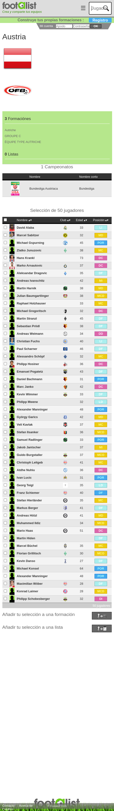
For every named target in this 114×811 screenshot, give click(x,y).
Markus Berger (27, 508)
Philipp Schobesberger (33, 599)
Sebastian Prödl (28, 326)
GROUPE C (13, 136)
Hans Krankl (26, 258)
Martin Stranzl (27, 318)
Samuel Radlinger (30, 439)
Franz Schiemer (28, 493)
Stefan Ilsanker (27, 432)
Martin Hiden (26, 538)
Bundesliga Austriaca (43, 188)
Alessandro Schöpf (31, 356)
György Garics (27, 417)
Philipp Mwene (27, 402)
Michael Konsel (28, 568)
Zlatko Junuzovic (29, 250)
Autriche (10, 130)
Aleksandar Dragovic (32, 273)
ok (96, 26)
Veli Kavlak (25, 424)
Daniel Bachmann (29, 379)
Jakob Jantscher (29, 447)
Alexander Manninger (32, 409)
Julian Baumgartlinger (33, 296)
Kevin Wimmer (27, 394)
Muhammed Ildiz (29, 523)
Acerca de (26, 805)
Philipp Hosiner (28, 364)
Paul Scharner (27, 349)
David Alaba (25, 227)
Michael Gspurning (30, 243)
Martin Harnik (26, 288)
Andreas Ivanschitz (31, 280)
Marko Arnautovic (30, 265)
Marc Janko (25, 386)
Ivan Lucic (24, 477)
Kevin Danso (26, 561)
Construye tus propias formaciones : (65, 20)
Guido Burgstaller (30, 455)
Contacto (8, 805)
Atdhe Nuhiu (26, 470)
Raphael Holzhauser (31, 303)
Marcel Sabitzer (28, 235)
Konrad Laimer (27, 591)
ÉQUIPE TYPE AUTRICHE (23, 142)
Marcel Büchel (27, 546)
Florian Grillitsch (29, 553)
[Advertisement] (57, 690)
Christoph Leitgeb (30, 462)
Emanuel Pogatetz (30, 371)
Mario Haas (25, 530)
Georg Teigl (25, 485)
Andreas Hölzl (27, 515)
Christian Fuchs (28, 341)
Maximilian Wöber (30, 583)
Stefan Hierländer (29, 500)
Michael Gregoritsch (31, 311)
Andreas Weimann (30, 333)
